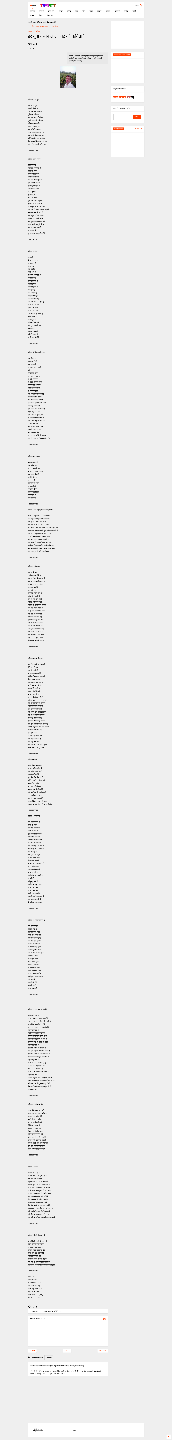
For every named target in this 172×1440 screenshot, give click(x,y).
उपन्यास (108, 11)
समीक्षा (126, 11)
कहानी (134, 11)
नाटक (91, 11)
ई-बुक (40, 15)
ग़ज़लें (76, 11)
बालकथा (32, 11)
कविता (61, 11)
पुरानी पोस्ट (102, 1350)
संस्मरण (99, 11)
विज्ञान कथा (50, 15)
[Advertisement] (127, 34)
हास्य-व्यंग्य (51, 11)
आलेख (69, 11)
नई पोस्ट (32, 1350)
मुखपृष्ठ (74, 1430)
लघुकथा (41, 11)
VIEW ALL (138, 128)
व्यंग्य (83, 11)
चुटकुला (32, 15)
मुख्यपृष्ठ (67, 1350)
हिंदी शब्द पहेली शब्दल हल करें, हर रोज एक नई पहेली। (45, 26)
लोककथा (117, 11)
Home (30, 31)
